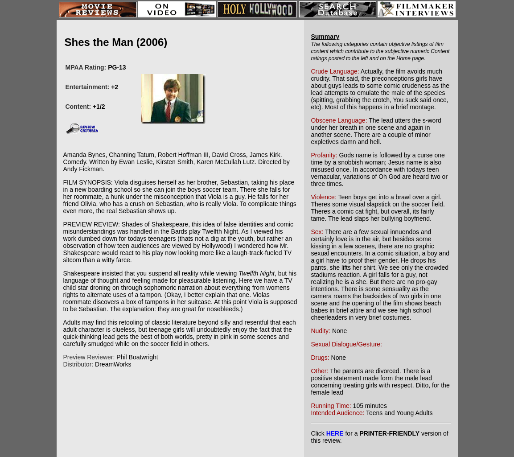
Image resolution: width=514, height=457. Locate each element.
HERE (335, 433)
